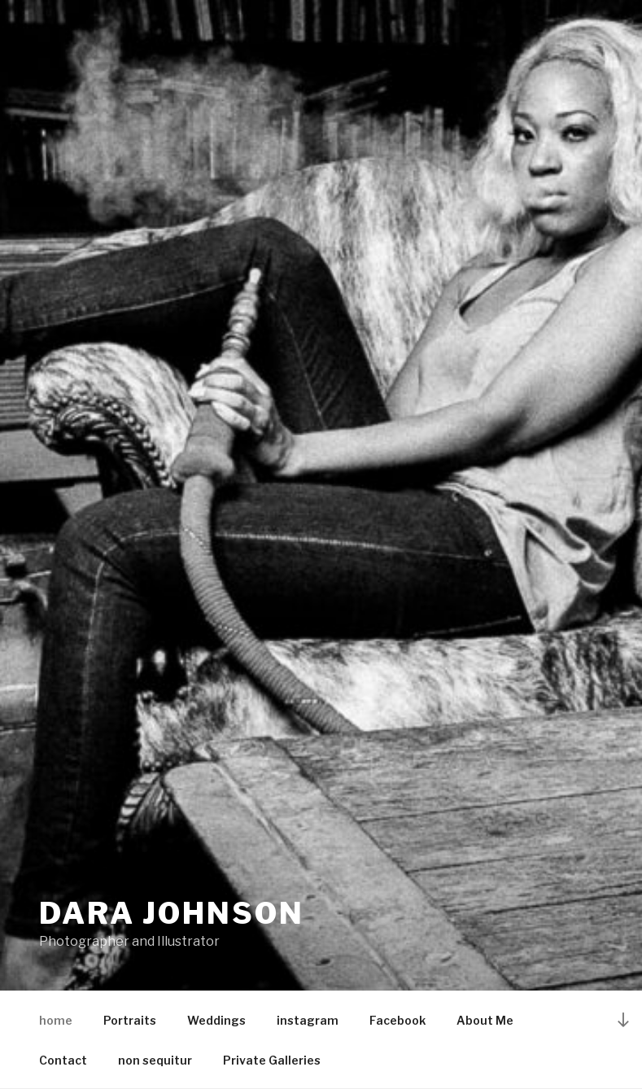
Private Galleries (272, 1060)
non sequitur (155, 1060)
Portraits (129, 1020)
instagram (307, 1020)
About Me (484, 1020)
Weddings (216, 1020)
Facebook (397, 1020)
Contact (63, 1060)
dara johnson (171, 913)
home (55, 1020)
